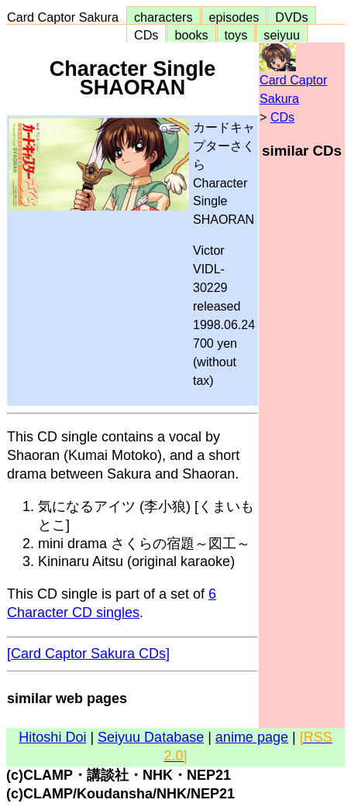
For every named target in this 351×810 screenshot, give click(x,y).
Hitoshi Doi (52, 737)
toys (236, 35)
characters (163, 17)
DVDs (291, 17)
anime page (251, 737)
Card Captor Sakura (66, 17)
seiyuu (281, 35)
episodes (234, 17)
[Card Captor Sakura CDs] (88, 653)
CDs (146, 35)
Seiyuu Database (151, 737)
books (191, 35)
